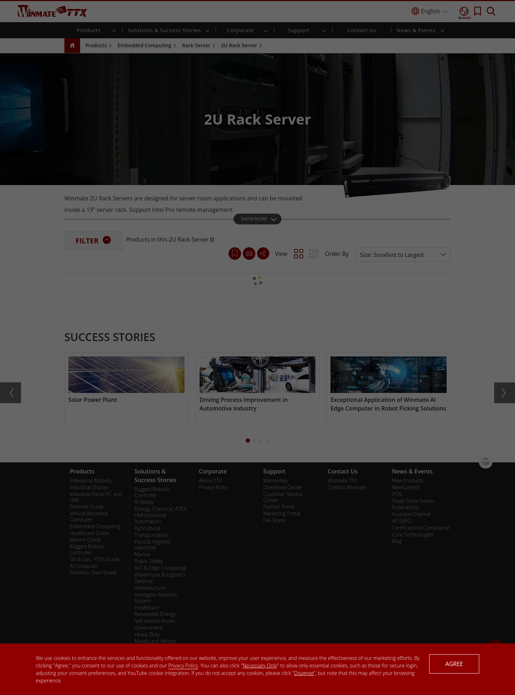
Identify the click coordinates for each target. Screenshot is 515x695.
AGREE (454, 664)
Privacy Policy (183, 665)
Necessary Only (259, 665)
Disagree (304, 673)
